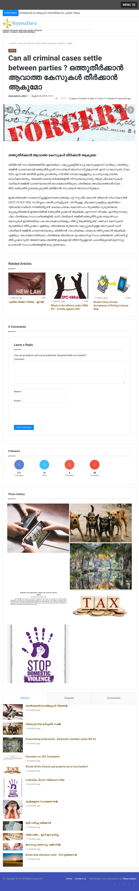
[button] (129, 5)
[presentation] (41, 414)
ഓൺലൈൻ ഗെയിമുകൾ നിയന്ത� (47, 705)
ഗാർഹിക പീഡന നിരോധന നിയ (45, 779)
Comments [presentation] (113, 698)
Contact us (80, 878)
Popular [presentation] (69, 698)
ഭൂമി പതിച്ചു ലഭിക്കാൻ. (39, 822)
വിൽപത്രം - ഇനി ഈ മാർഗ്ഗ (42, 834)
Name (18, 391)
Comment (19, 359)
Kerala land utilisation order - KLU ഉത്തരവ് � (51, 854)
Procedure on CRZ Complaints (43, 756)
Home (12, 43)
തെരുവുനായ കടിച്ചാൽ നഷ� (43, 724)
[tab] (25, 698)
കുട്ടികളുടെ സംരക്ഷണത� (42, 801)
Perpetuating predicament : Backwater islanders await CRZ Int (61, 739)
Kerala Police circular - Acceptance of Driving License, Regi (111, 305)
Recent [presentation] (25, 698)
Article (12, 50)
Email (17, 400)
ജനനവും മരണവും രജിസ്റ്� (43, 844)
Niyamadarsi (129, 878)
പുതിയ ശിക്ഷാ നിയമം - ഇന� (26, 301)
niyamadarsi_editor (17, 96)
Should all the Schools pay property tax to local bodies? (57, 766)
